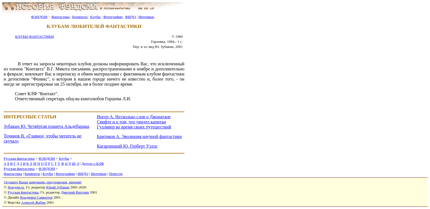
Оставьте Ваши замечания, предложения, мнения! (43, 182)
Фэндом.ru (16, 187)
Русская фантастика (19, 158)
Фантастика (60, 17)
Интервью (146, 17)
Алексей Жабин (33, 202)
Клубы (95, 17)
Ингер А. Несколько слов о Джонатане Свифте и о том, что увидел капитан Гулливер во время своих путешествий (134, 121)
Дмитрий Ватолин (75, 192)
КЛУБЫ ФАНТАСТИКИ (34, 36)
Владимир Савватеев (36, 197)
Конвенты (80, 17)
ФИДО (130, 17)
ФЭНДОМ (39, 17)
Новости (116, 174)
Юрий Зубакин (57, 187)
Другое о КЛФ (92, 163)
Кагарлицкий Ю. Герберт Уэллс (127, 146)
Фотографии (113, 17)
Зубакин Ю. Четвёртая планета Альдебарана (46, 126)
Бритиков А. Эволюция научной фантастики (139, 136)
